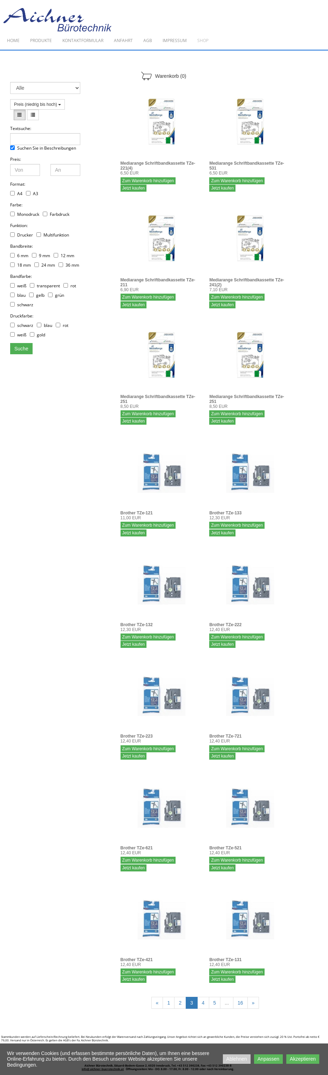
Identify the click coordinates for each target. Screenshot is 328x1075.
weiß (18, 286)
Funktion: (19, 225)
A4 (16, 194)
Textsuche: (20, 128)
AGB (147, 40)
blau (18, 295)
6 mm (19, 256)
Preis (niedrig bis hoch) (37, 104)
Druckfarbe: (21, 316)
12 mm (64, 256)
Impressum (175, 40)
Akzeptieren (303, 1059)
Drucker (21, 235)
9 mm (41, 256)
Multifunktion (52, 235)
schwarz (21, 305)
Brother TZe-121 (137, 513)
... (227, 1003)
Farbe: (16, 205)
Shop (203, 40)
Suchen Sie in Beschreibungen (43, 148)
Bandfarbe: (21, 276)
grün (56, 295)
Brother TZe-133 (225, 513)
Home (13, 40)
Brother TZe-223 (137, 736)
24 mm (44, 265)
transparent (45, 286)
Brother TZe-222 (225, 624)
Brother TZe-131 (225, 959)
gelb (37, 295)
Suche (21, 348)
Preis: (15, 159)
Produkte (41, 40)
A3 (32, 194)
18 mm (20, 265)
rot (69, 286)
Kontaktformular (82, 40)
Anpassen (268, 1059)
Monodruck (24, 214)
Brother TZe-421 (137, 959)
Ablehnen (236, 1059)
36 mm (69, 265)
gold (37, 335)
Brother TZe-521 (225, 847)
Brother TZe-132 (137, 624)
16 (240, 1003)
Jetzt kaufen (133, 188)
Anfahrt (123, 40)
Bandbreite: (21, 246)
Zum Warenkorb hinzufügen (148, 180)
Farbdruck (56, 214)
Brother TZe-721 (225, 736)
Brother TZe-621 (137, 847)
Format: (17, 184)
